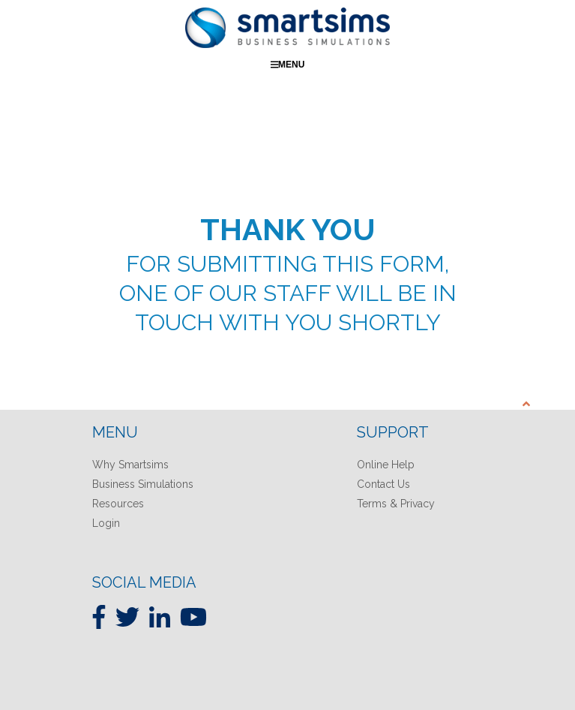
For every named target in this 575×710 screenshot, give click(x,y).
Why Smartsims (130, 465)
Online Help (386, 465)
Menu (288, 64)
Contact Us (383, 484)
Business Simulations (142, 484)
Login (106, 523)
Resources (118, 504)
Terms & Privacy (396, 504)
